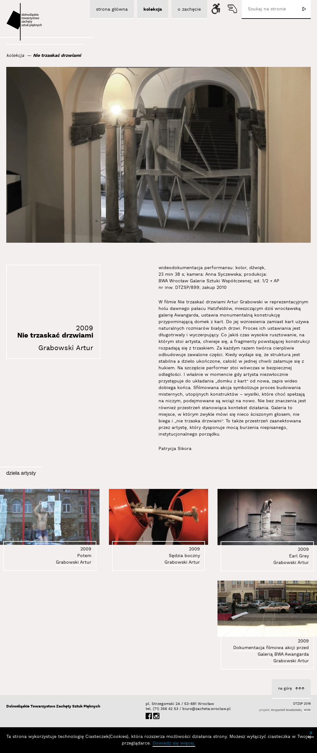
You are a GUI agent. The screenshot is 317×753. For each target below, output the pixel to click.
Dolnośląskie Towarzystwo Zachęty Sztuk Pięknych (53, 706)
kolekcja (15, 55)
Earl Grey (299, 556)
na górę (285, 688)
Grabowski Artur (65, 348)
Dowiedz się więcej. (174, 743)
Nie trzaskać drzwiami (57, 55)
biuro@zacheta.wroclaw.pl (185, 709)
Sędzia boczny (184, 556)
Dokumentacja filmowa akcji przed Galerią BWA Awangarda (271, 651)
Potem (84, 556)
